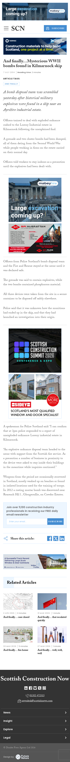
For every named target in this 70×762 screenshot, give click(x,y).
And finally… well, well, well (50, 652)
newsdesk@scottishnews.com (37, 701)
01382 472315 (37, 696)
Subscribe (55, 521)
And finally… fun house (15, 650)
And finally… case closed (16, 617)
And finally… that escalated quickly (52, 619)
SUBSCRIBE (55, 28)
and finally (11, 84)
